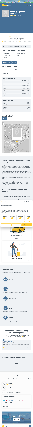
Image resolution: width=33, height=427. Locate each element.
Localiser (14, 62)
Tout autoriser (26, 224)
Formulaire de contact (10, 389)
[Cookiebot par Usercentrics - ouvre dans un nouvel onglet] (25, 202)
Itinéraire (4, 118)
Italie (6, 46)
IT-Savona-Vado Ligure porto (13, 46)
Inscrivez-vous (16, 419)
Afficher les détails (26, 221)
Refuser (6, 224)
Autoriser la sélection (16, 224)
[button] (17, 141)
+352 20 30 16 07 (9, 384)
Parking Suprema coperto (24, 46)
